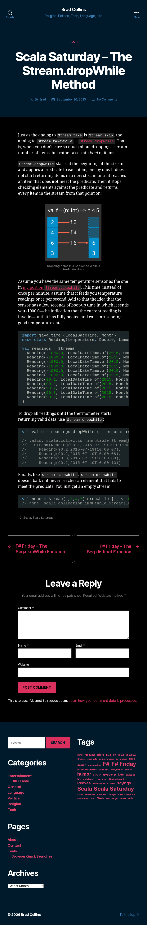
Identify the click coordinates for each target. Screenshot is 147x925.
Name (23, 645)
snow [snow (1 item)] (80, 794)
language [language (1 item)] (130, 774)
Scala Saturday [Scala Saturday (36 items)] (114, 788)
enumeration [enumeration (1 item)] (94, 765)
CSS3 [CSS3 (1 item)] (132, 759)
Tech (73, 42)
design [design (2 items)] (81, 764)
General (14, 786)
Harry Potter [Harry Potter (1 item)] (116, 769)
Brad (42, 99)
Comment (26, 607)
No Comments (107, 99)
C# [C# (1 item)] (114, 755)
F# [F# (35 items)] (106, 763)
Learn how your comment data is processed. (103, 700)
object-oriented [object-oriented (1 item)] (116, 779)
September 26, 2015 (71, 99)
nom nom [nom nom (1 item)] (101, 779)
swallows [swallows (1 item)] (102, 794)
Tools (12, 851)
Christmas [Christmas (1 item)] (131, 755)
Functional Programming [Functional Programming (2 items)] (93, 769)
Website (23, 664)
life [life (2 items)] (79, 778)
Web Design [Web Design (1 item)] (112, 798)
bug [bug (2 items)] (108, 754)
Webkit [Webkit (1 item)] (122, 798)
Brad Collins (73, 9)
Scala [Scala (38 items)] (84, 788)
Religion (14, 804)
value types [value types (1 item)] (83, 798)
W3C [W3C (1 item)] (93, 798)
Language (16, 792)
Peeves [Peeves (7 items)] (84, 783)
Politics (14, 798)
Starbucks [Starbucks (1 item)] (90, 794)
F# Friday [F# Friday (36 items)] (123, 763)
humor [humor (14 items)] (84, 774)
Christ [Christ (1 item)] (121, 755)
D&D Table (20, 781)
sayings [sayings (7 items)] (124, 783)
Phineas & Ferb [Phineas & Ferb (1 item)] (100, 783)
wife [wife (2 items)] (131, 798)
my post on (52, 287)
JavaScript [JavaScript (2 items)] (109, 774)
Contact (14, 845)
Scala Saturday (43, 518)
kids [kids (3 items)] (121, 774)
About (13, 839)
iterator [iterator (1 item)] (96, 774)
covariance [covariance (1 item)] (121, 759)
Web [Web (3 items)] (100, 798)
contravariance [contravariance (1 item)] (106, 759)
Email (80, 645)
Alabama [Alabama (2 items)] (90, 754)
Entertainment (20, 775)
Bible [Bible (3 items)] (100, 754)
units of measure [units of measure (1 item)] (126, 794)
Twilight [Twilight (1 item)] (112, 794)
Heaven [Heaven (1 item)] (128, 769)
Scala (27, 518)
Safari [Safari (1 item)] (112, 783)
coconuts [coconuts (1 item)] (92, 759)
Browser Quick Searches (31, 856)
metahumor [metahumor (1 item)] (89, 779)
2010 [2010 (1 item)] (80, 755)
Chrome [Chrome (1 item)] (81, 759)
